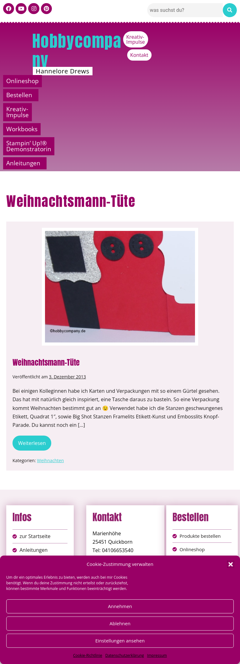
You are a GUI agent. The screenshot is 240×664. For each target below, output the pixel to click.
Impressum (157, 655)
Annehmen (120, 606)
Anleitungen (190, 95)
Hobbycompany (77, 50)
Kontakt (225, 36)
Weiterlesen (34, 372)
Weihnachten (50, 392)
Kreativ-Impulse (187, 36)
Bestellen (84, 81)
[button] (231, 564)
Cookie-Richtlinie (87, 655)
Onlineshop (30, 81)
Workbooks (208, 81)
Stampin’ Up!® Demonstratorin (73, 95)
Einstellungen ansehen (120, 640)
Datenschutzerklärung (124, 655)
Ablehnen (120, 623)
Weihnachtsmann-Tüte (46, 294)
